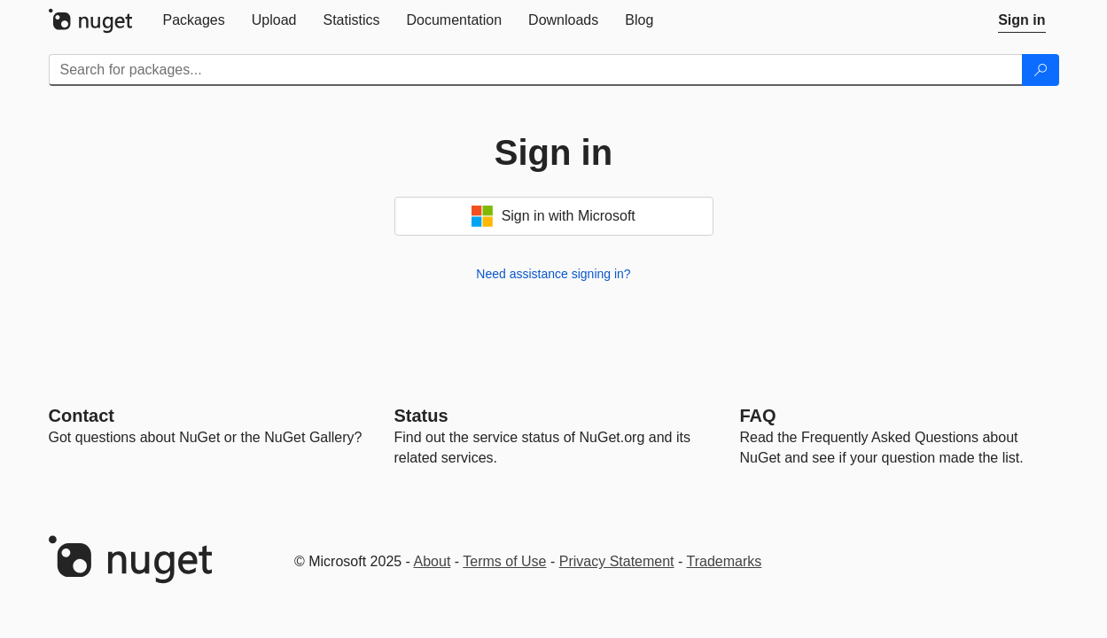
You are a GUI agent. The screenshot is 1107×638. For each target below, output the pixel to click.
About (432, 561)
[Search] (1040, 70)
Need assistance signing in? (553, 274)
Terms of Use (504, 561)
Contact (81, 415)
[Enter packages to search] (536, 70)
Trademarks (724, 561)
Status (421, 415)
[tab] (194, 20)
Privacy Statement (616, 561)
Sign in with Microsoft (553, 216)
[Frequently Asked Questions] (758, 415)
